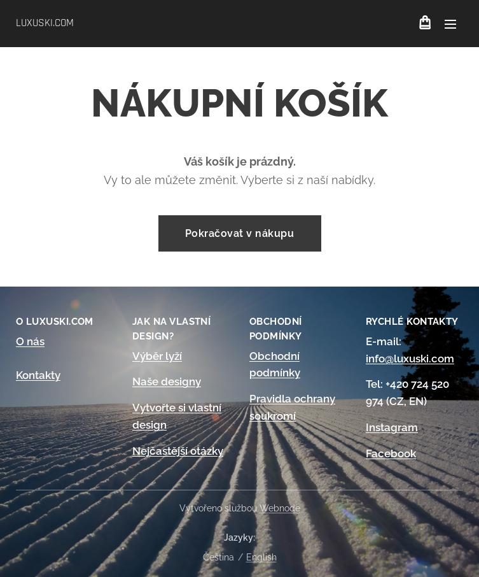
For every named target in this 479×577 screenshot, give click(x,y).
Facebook (391, 453)
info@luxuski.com (410, 358)
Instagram (392, 427)
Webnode (280, 508)
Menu (450, 24)
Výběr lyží (157, 356)
